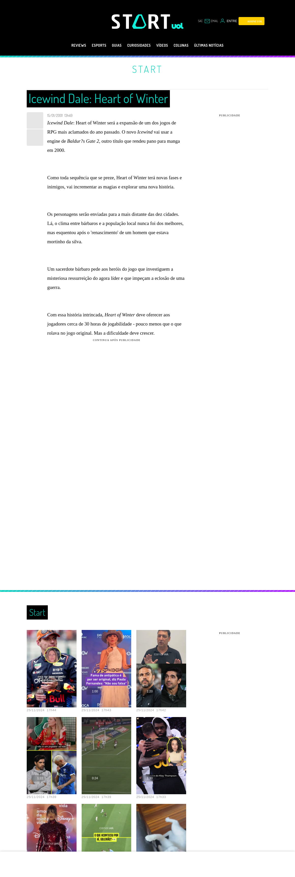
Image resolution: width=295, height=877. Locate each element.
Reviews (66, 45)
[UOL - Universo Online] (178, 26)
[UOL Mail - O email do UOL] (211, 21)
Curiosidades (137, 45)
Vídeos (164, 45)
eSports (90, 45)
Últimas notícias (219, 45)
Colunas (186, 45)
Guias (110, 45)
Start (147, 69)
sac (200, 21)
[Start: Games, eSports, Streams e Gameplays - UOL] (142, 21)
